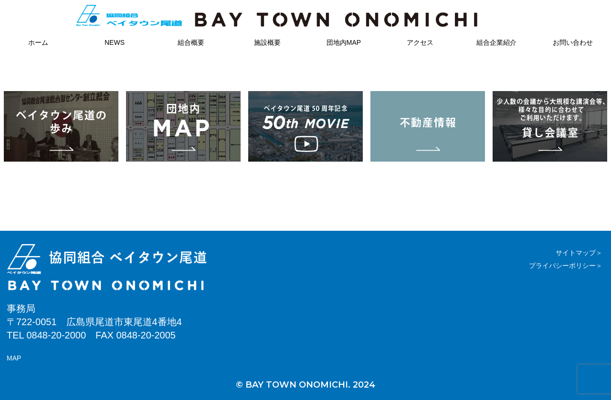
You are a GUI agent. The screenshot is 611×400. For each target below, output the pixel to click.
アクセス (420, 42)
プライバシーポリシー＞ (565, 265)
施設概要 (267, 42)
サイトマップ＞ (579, 252)
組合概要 (191, 42)
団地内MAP (344, 42)
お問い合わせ (573, 42)
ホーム (38, 42)
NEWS (115, 42)
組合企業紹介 (496, 42)
